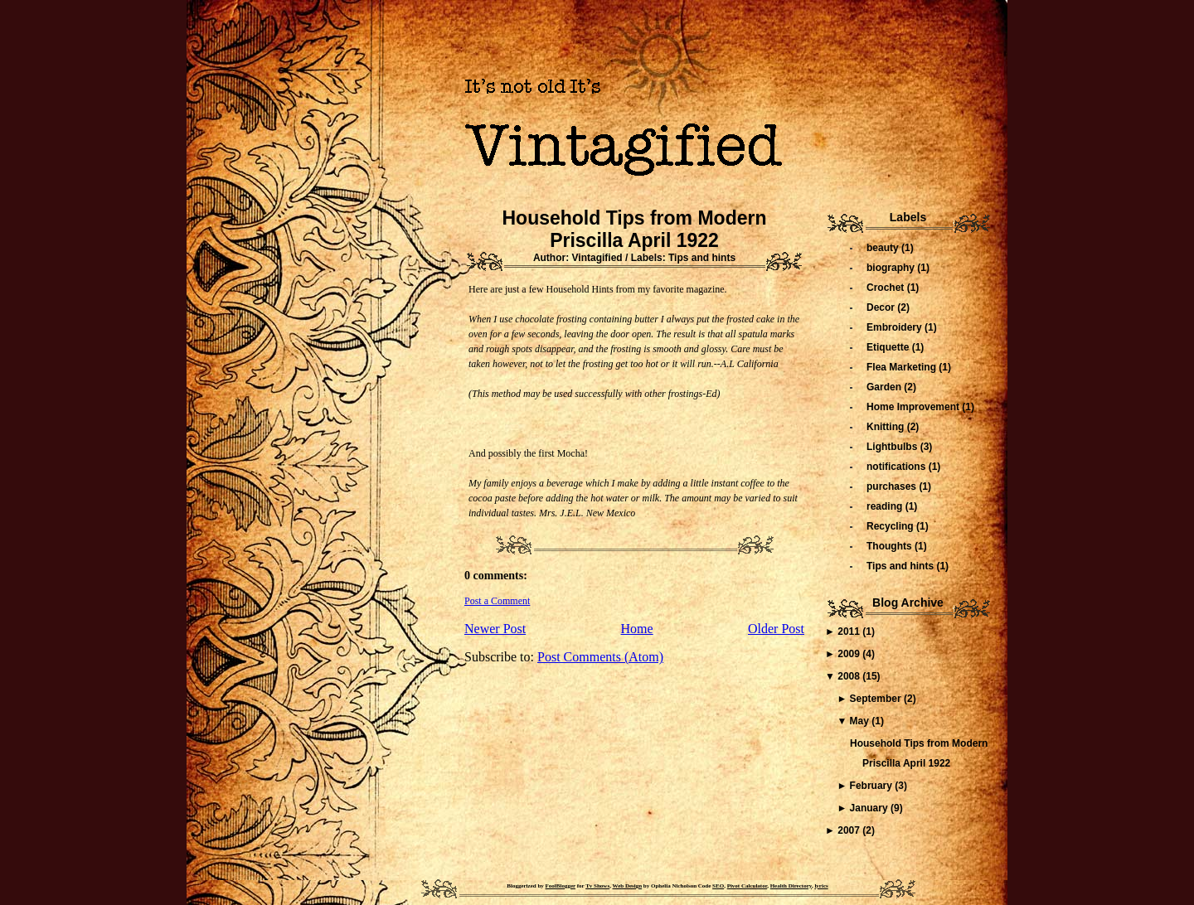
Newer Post (495, 629)
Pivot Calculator (747, 886)
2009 (849, 654)
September (877, 698)
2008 (849, 676)
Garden (885, 387)
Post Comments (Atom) (600, 657)
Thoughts (890, 546)
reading (885, 506)
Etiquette (889, 347)
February (873, 785)
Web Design (628, 886)
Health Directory (791, 886)
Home (637, 629)
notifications (897, 466)
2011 (849, 631)
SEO (718, 886)
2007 (849, 830)
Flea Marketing (902, 367)
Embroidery (895, 327)
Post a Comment (497, 601)
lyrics (821, 886)
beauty (883, 248)
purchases (892, 486)
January (870, 808)
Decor (881, 307)
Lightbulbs (893, 447)
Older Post (776, 629)
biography (891, 267)
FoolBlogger (560, 886)
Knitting (886, 427)
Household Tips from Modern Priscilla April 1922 (634, 229)
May (861, 721)
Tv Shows (597, 886)
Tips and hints (701, 258)
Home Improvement (914, 407)
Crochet (886, 287)
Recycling (891, 526)
